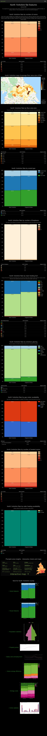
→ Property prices (23, 647)
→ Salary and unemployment (23, 656)
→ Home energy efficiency (23, 671)
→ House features (23, 611)
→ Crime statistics (23, 708)
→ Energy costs (23, 691)
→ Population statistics (23, 631)
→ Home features (23, 591)
